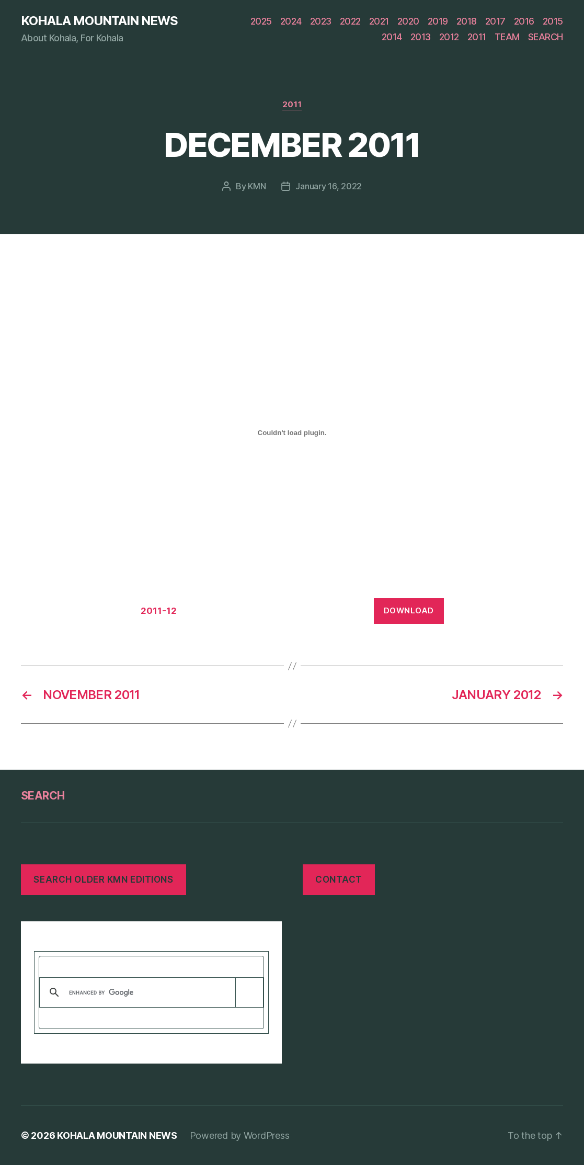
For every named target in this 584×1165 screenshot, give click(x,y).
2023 (320, 21)
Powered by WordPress (240, 1135)
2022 (350, 21)
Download (409, 610)
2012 (449, 36)
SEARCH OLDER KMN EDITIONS (103, 879)
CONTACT (338, 879)
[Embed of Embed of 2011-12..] (292, 433)
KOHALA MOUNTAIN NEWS (99, 21)
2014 (392, 36)
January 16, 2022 (328, 186)
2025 (261, 21)
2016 (524, 21)
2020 (408, 21)
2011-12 (159, 611)
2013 (420, 36)
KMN (257, 186)
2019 (438, 21)
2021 (379, 21)
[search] (149, 992)
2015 (553, 21)
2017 (495, 21)
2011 (476, 36)
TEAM (507, 36)
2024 (291, 21)
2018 (466, 21)
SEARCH (545, 36)
